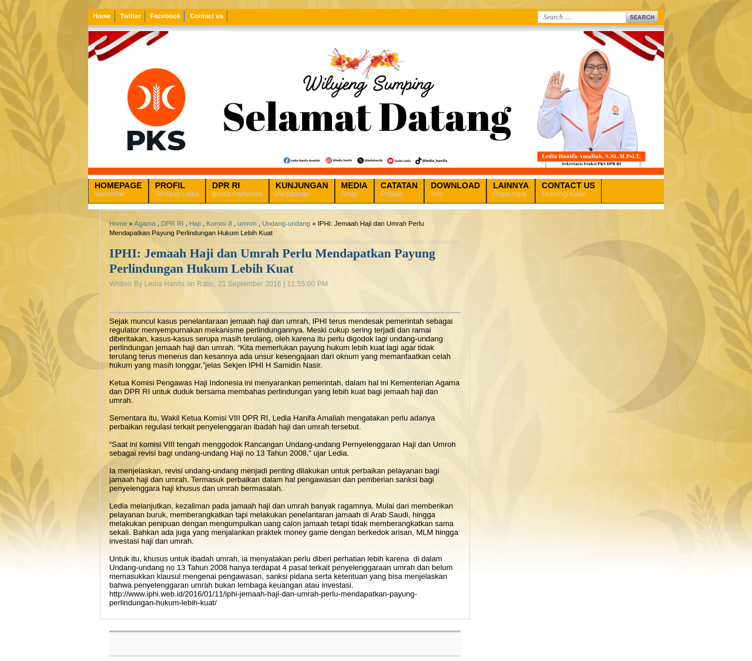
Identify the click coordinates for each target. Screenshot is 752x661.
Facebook (165, 15)
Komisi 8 (219, 223)
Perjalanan (302, 189)
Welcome (118, 189)
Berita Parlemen (237, 189)
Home (102, 15)
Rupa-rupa (511, 189)
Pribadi (399, 189)
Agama (144, 223)
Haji (195, 223)
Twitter (130, 15)
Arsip (354, 189)
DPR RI (172, 223)
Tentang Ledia (177, 189)
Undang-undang (286, 223)
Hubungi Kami (568, 189)
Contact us (206, 15)
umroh (246, 223)
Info (455, 189)
